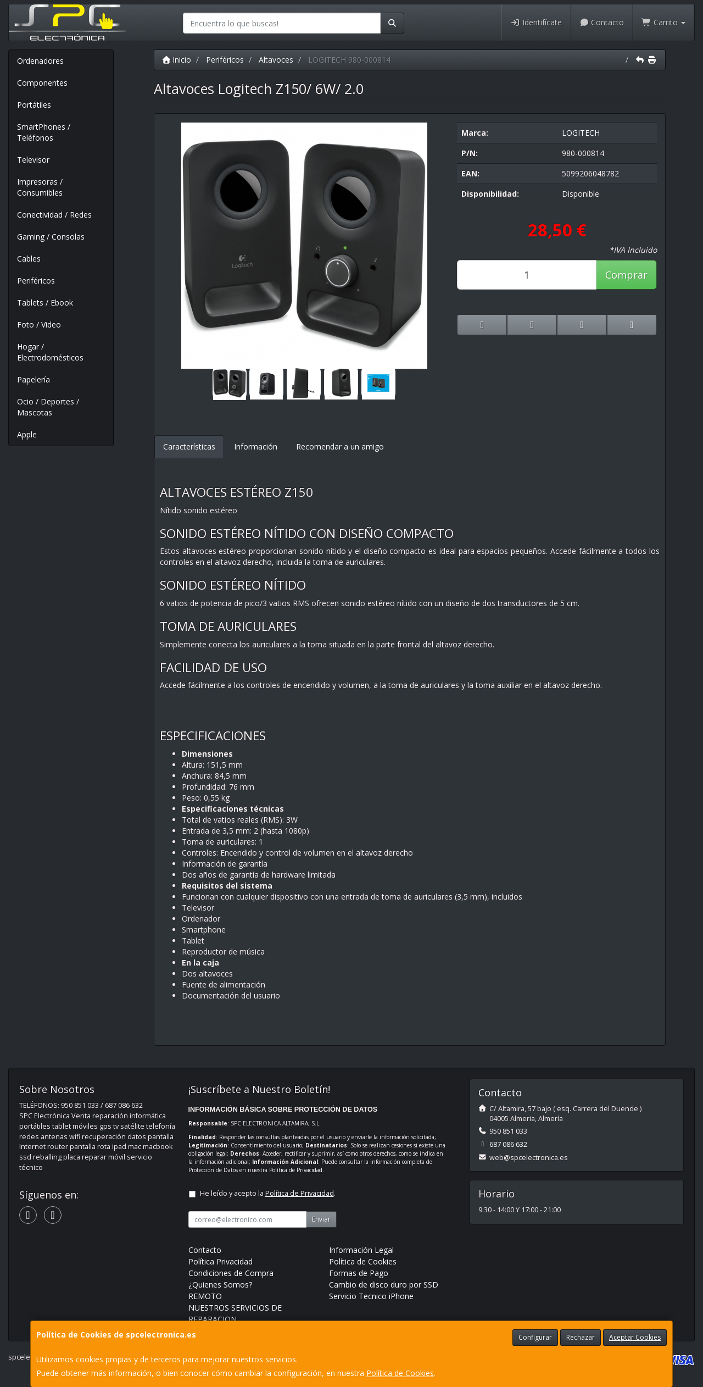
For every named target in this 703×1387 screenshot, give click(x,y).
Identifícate (536, 22)
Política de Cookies (400, 1373)
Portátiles (34, 104)
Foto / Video (39, 324)
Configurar (535, 1337)
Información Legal (361, 1250)
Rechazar (580, 1337)
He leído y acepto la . (268, 1193)
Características (189, 446)
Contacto (601, 22)
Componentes (42, 82)
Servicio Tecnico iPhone (371, 1296)
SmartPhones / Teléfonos (43, 132)
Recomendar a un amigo (340, 446)
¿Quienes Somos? (220, 1284)
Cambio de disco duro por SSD (383, 1284)
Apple (27, 434)
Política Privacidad (220, 1261)
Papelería (33, 379)
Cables (29, 258)
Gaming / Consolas (51, 236)
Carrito (663, 22)
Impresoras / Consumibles (40, 187)
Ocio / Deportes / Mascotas (48, 407)
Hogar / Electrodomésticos (50, 352)
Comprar (626, 274)
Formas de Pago (358, 1273)
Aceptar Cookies (635, 1337)
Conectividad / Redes (54, 214)
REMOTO (205, 1296)
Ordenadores (40, 61)
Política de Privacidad (295, 1170)
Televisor (33, 159)
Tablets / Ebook (45, 302)
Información (255, 446)
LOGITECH (581, 132)
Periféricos (36, 280)
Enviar (321, 1219)
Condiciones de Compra (231, 1273)
